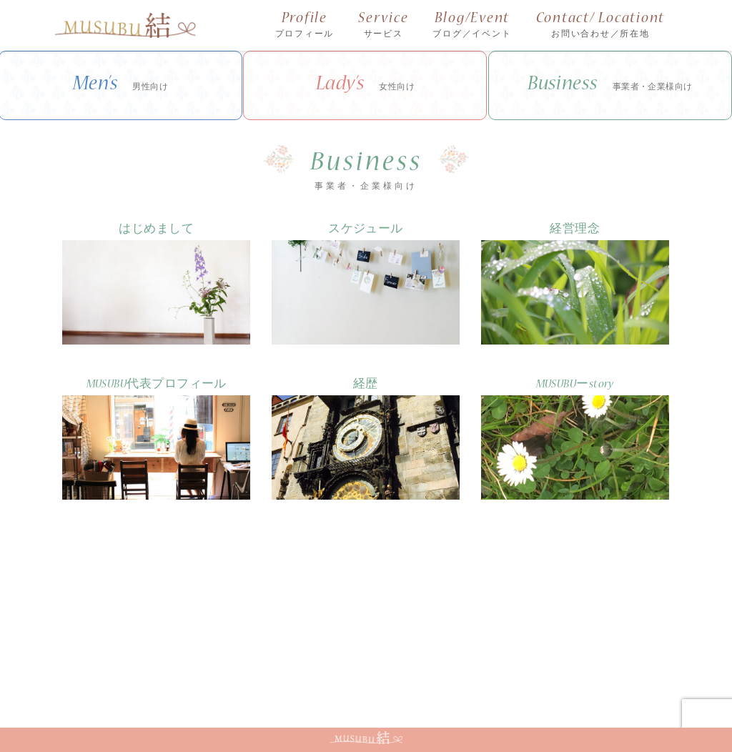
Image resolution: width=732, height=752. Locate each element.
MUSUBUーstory (575, 385)
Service (383, 26)
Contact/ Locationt (601, 26)
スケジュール (365, 230)
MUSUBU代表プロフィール (156, 385)
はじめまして (156, 230)
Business (610, 86)
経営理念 (575, 230)
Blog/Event (471, 26)
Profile (305, 26)
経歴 (365, 385)
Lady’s (365, 86)
